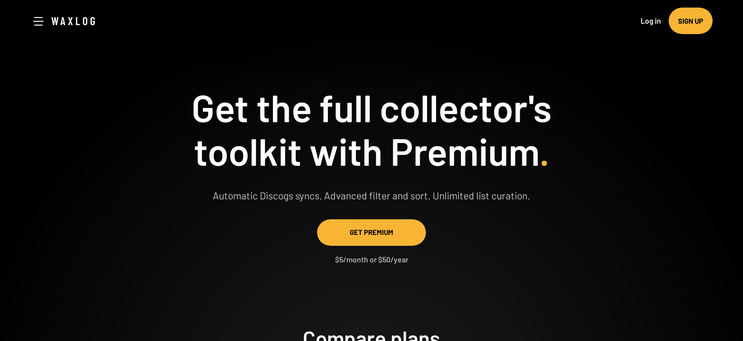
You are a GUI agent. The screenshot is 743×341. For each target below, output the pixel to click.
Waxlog (74, 20)
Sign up (690, 21)
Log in (651, 20)
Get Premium (371, 232)
